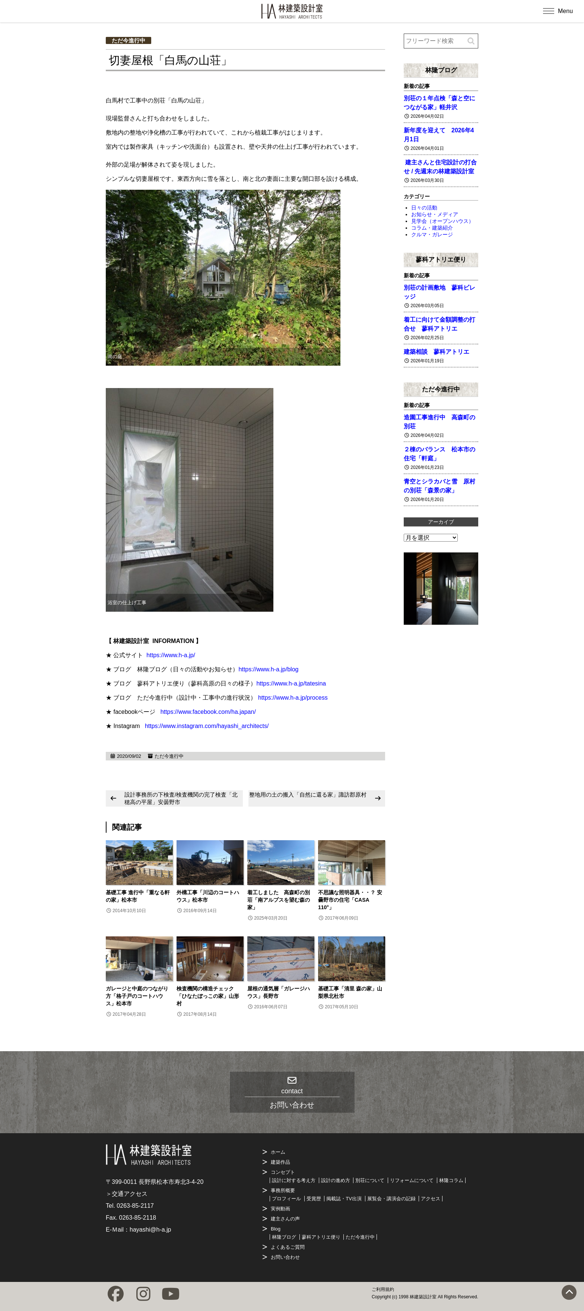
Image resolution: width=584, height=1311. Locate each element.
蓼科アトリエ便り (441, 259)
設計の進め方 (335, 1180)
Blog (275, 1229)
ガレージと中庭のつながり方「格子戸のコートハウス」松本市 (137, 996)
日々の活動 (424, 208)
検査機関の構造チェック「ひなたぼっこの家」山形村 (208, 996)
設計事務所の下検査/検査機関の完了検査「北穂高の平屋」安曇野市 (181, 798)
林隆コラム (451, 1180)
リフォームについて (412, 1180)
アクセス (430, 1198)
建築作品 (280, 1162)
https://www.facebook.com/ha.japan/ (208, 712)
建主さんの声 (285, 1219)
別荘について (369, 1180)
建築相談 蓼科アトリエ (436, 352)
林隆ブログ (441, 70)
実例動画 (280, 1208)
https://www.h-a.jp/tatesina (291, 683)
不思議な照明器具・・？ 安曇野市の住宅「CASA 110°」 (350, 899)
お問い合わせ (285, 1257)
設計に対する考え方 (293, 1180)
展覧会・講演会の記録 (391, 1198)
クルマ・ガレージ (432, 234)
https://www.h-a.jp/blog (268, 669)
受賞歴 (314, 1198)
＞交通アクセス (126, 1194)
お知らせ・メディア (434, 214)
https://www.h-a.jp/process (293, 697)
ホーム (278, 1152)
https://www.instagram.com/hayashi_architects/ (207, 726)
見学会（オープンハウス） (442, 221)
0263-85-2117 (135, 1206)
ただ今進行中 (128, 40)
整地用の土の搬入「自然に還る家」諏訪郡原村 (307, 794)
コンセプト (283, 1172)
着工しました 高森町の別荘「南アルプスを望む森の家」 (278, 899)
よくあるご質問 (288, 1247)
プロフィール (286, 1198)
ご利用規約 (383, 1289)
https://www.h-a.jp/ (170, 655)
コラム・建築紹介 (432, 228)
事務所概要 (283, 1190)
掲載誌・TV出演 (344, 1198)
